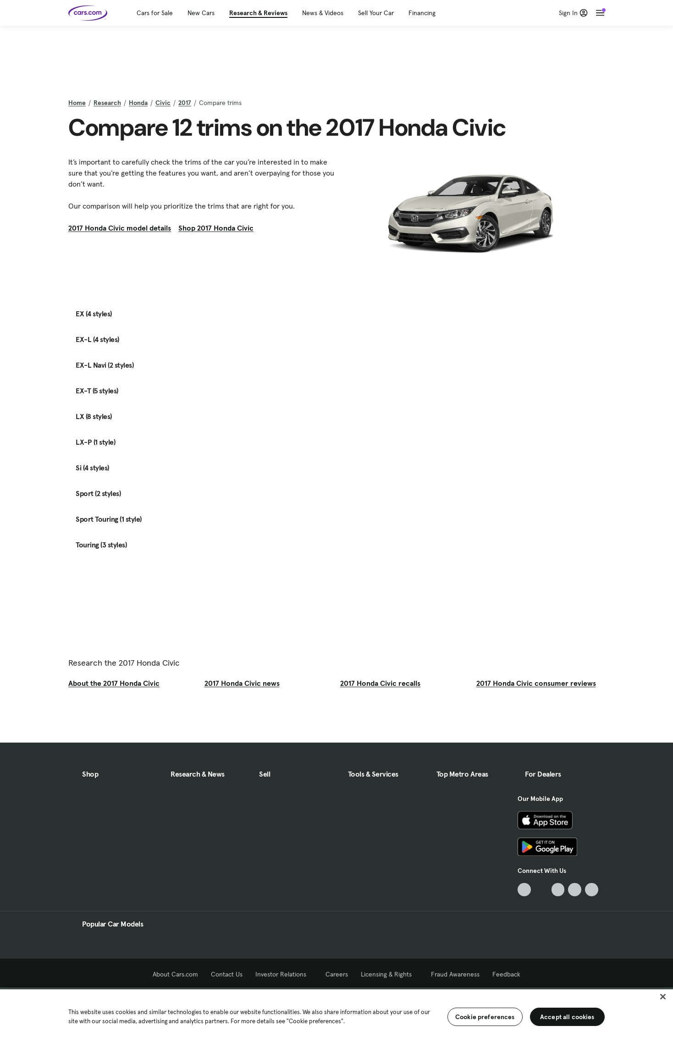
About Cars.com (175, 974)
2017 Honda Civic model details (119, 227)
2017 (184, 103)
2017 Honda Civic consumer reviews (536, 683)
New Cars (201, 13)
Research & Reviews (258, 13)
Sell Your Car (376, 13)
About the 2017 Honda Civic (114, 683)
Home (77, 103)
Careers (336, 974)
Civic (163, 103)
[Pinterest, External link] (591, 889)
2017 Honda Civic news (242, 683)
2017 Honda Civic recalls (380, 683)
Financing (422, 13)
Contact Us (227, 974)
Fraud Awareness (455, 974)
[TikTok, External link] (524, 889)
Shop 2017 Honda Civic (216, 227)
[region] (336, 1012)
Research (107, 103)
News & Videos (322, 13)
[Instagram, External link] (574, 889)
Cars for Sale (155, 13)
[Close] (663, 997)
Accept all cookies (567, 1017)
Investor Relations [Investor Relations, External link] (284, 974)
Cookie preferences (485, 1017)
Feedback (506, 974)
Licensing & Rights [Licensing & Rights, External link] (389, 974)
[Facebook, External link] (541, 889)
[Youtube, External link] (558, 889)
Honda (138, 103)
